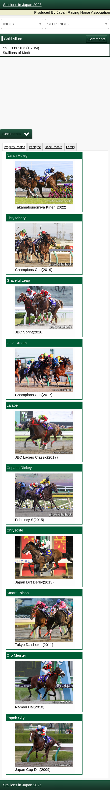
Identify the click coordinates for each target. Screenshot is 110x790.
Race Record (53, 147)
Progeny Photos (14, 147)
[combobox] (22, 24)
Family (70, 147)
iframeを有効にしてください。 (55, 89)
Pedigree (35, 147)
